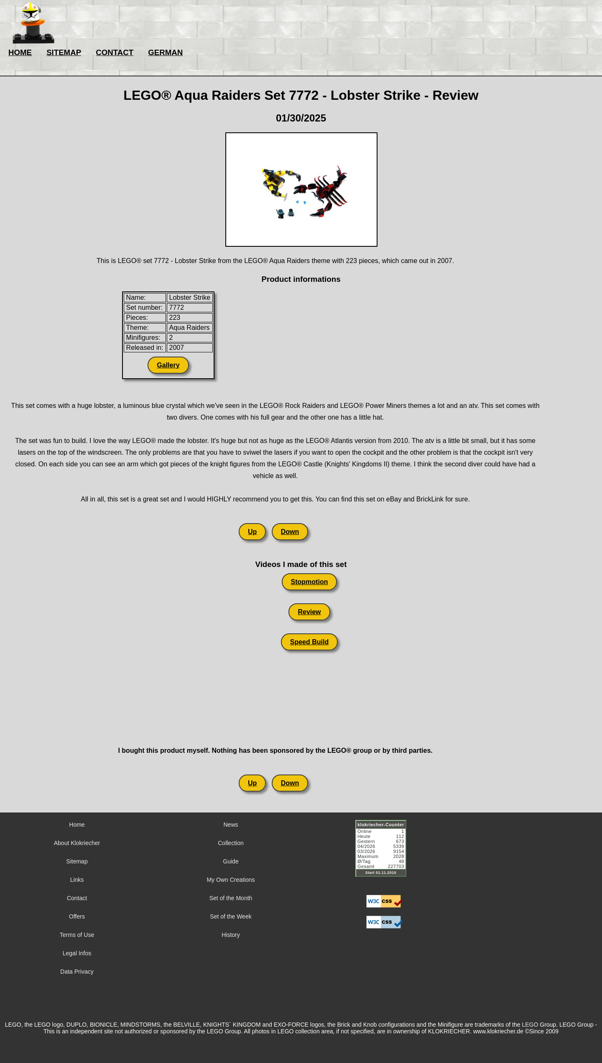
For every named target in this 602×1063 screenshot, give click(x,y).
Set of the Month (231, 898)
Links (77, 879)
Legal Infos (77, 953)
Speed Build (309, 641)
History (231, 934)
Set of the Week (230, 916)
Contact (77, 898)
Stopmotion (309, 581)
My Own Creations (231, 879)
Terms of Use (77, 934)
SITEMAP (63, 52)
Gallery (168, 365)
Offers (77, 916)
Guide (230, 861)
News (230, 824)
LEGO (530, 1024)
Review (309, 611)
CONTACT (114, 52)
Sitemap (76, 861)
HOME (20, 52)
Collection (230, 843)
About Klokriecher (77, 843)
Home (76, 824)
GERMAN (165, 52)
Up (252, 531)
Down (290, 531)
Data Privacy (76, 971)
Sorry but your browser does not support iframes (384, 853)
